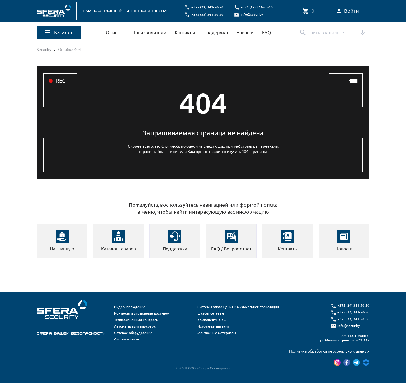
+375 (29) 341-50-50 (207, 7)
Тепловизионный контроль (136, 320)
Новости (245, 32)
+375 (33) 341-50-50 (207, 14)
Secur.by (44, 49)
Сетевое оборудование (133, 333)
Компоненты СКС (211, 320)
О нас (111, 32)
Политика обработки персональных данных (329, 351)
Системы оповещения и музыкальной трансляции (238, 307)
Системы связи (126, 339)
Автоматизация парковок (135, 326)
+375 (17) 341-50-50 (257, 7)
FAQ (266, 32)
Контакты (185, 32)
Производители (149, 32)
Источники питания (213, 326)
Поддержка (215, 32)
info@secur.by (252, 14)
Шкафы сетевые (210, 313)
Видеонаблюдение (129, 307)
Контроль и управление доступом (141, 313)
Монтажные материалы (216, 333)
